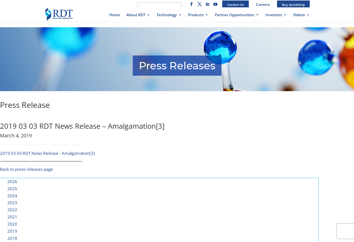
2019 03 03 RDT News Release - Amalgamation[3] (47, 153)
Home (114, 15)
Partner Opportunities (234, 15)
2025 (12, 188)
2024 (12, 196)
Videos (299, 15)
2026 (12, 181)
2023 (12, 202)
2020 (12, 224)
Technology (167, 15)
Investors (274, 15)
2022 (12, 210)
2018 (12, 238)
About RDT (135, 15)
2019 (12, 231)
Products (196, 15)
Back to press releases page (26, 169)
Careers (263, 4)
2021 (12, 217)
